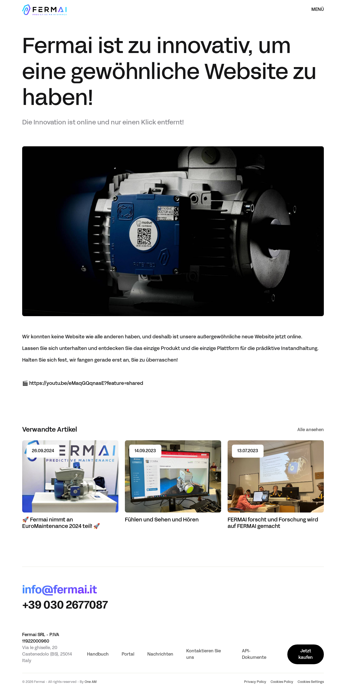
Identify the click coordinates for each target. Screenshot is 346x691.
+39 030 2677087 (65, 606)
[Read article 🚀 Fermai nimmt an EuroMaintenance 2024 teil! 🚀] (70, 485)
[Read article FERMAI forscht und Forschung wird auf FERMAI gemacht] (276, 485)
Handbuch (98, 654)
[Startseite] (44, 9)
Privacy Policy (255, 682)
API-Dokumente (254, 654)
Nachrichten (160, 654)
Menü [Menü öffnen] (317, 10)
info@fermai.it (59, 591)
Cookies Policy (282, 682)
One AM (91, 682)
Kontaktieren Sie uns (203, 654)
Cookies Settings (311, 682)
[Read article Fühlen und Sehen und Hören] (173, 481)
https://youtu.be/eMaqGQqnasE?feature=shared (86, 383)
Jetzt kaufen (305, 654)
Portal (128, 654)
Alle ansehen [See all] (310, 430)
